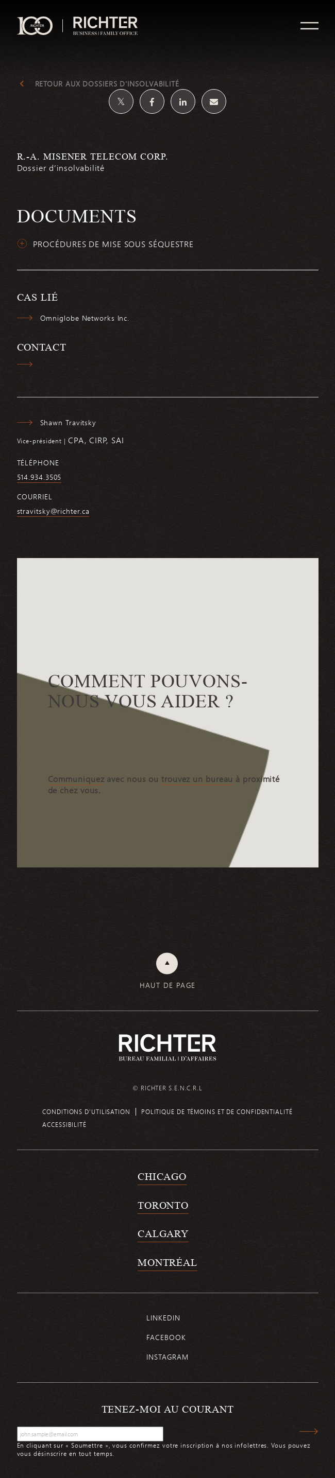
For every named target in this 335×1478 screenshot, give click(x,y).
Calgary (163, 1233)
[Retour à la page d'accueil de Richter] (167, 1047)
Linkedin (163, 1318)
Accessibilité (64, 1124)
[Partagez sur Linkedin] (183, 101)
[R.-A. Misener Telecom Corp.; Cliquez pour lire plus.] (168, 168)
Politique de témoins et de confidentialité (217, 1111)
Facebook (166, 1337)
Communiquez (76, 779)
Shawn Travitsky (68, 422)
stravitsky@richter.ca (53, 511)
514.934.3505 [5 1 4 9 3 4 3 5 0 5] (39, 477)
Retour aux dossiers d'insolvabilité (107, 84)
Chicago (162, 1176)
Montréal (167, 1262)
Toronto (163, 1205)
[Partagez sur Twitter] (121, 101)
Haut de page (168, 985)
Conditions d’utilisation (86, 1111)
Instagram (167, 1357)
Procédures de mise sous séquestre (113, 244)
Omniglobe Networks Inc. (85, 318)
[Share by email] (214, 101)
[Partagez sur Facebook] (152, 101)
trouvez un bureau (197, 779)
